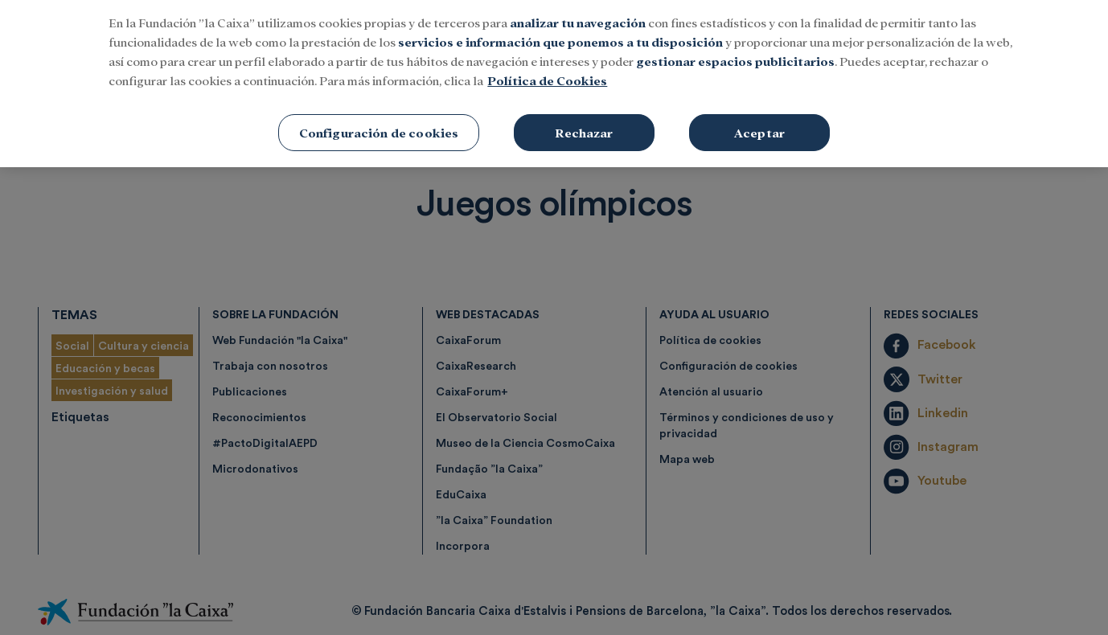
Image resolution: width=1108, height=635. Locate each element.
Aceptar (759, 121)
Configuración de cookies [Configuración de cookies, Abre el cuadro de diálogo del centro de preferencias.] (379, 121)
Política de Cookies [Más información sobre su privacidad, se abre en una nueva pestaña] (547, 68)
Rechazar (584, 121)
